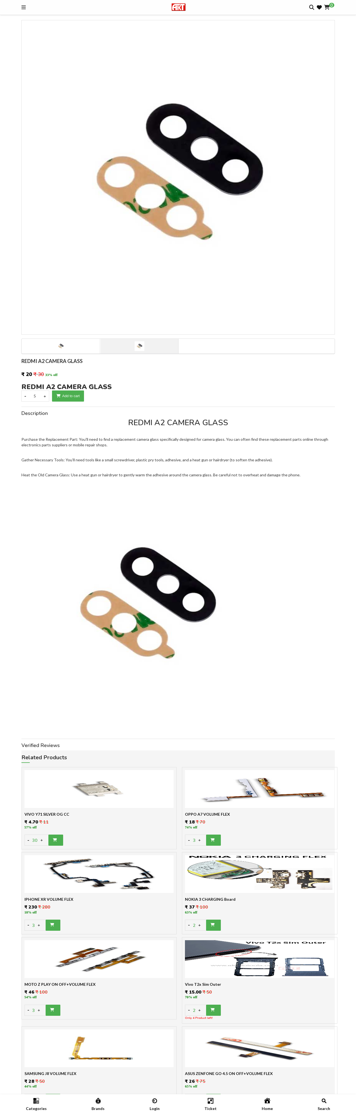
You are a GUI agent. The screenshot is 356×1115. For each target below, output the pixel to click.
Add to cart (68, 396)
